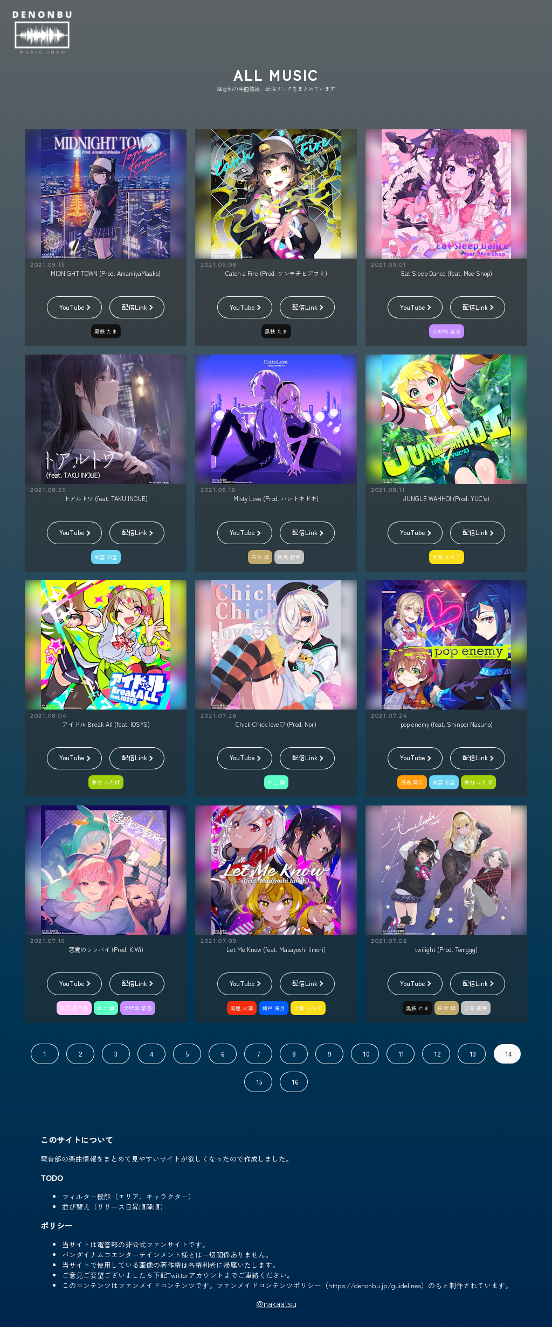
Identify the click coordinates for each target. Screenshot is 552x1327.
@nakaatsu (276, 1303)
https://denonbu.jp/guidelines (374, 1285)
